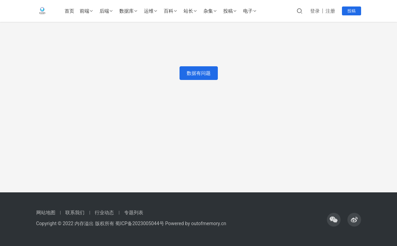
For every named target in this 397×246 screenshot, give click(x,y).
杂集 (208, 11)
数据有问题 (199, 73)
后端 (104, 11)
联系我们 (74, 212)
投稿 (228, 11)
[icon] (334, 220)
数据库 (127, 11)
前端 (85, 11)
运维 (149, 11)
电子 (248, 11)
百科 (169, 11)
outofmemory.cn (208, 223)
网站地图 (45, 212)
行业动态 (104, 212)
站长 (189, 11)
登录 (315, 11)
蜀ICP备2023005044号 (140, 223)
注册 (330, 11)
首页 (70, 11)
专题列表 (133, 212)
